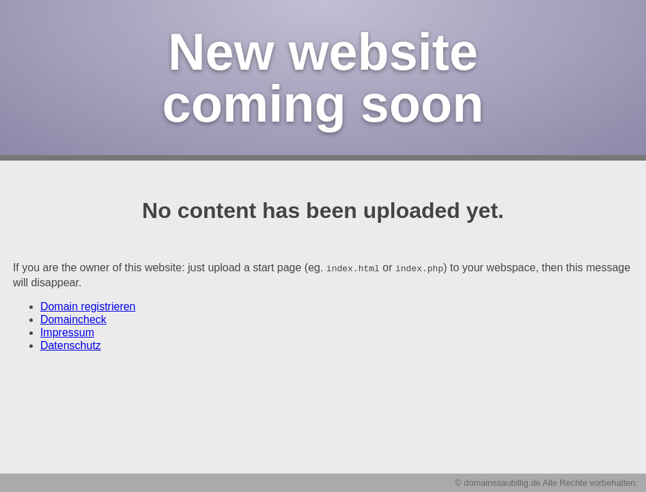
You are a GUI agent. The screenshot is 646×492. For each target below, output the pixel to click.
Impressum (67, 332)
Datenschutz (70, 345)
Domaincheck (73, 319)
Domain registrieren (88, 306)
